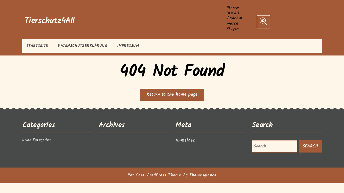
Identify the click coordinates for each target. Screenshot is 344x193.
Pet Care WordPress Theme (154, 175)
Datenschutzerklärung (82, 46)
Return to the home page (175, 96)
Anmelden (185, 140)
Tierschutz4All (49, 20)
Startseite (37, 46)
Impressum (128, 46)
